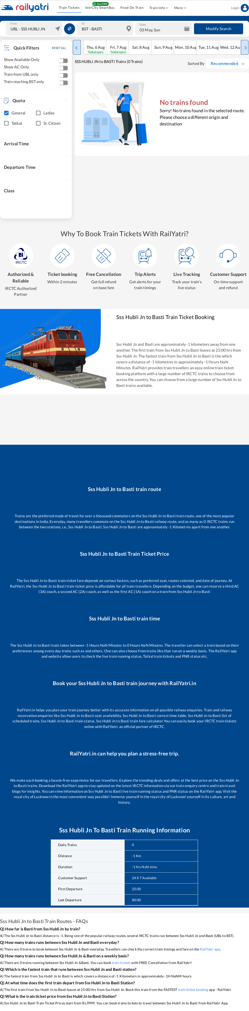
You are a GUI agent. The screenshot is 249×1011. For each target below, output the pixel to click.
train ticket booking (193, 989)
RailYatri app (210, 949)
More (180, 8)
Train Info (158, 8)
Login (240, 8)
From (14, 23)
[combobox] (34, 28)
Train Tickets (69, 7)
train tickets (121, 963)
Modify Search (218, 28)
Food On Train (131, 7)
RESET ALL (59, 48)
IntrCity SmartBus (100, 7)
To (83, 23)
